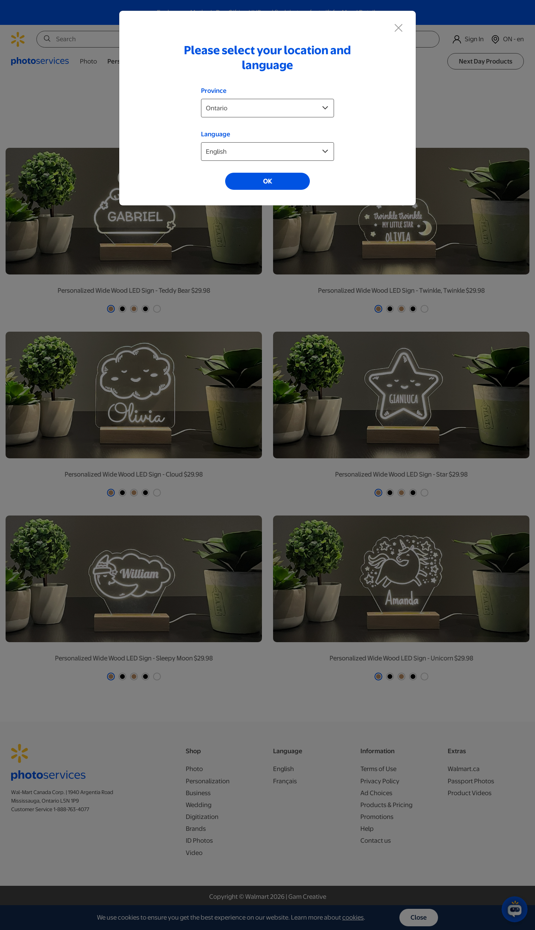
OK (267, 181)
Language (215, 134)
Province (214, 90)
